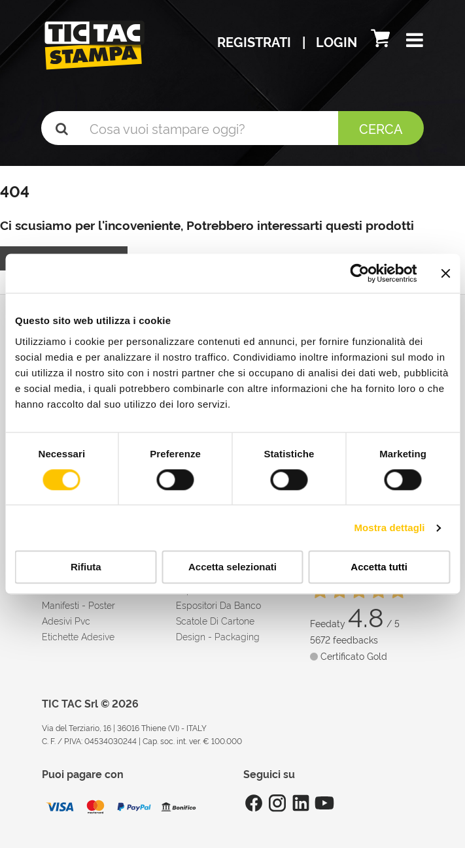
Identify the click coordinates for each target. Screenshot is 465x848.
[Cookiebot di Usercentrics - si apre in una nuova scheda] (359, 273)
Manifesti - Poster (78, 604)
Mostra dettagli (389, 527)
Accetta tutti (379, 567)
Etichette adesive (78, 636)
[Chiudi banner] (445, 273)
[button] (414, 41)
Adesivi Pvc (66, 620)
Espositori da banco (218, 604)
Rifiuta (86, 567)
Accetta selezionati (232, 567)
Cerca (381, 128)
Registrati (255, 41)
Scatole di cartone (215, 620)
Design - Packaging (218, 636)
